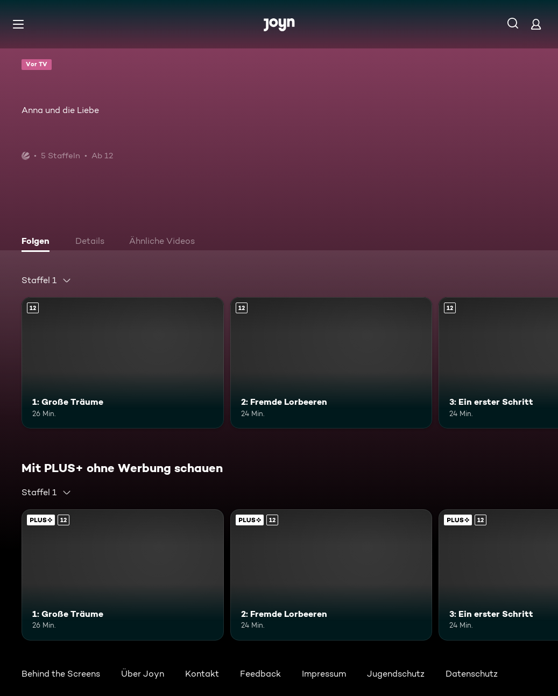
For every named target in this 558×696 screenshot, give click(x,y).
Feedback (260, 674)
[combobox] (46, 280)
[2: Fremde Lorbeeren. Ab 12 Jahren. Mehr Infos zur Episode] (331, 362)
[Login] (535, 24)
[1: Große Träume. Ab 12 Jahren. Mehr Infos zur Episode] (123, 362)
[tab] (38, 242)
